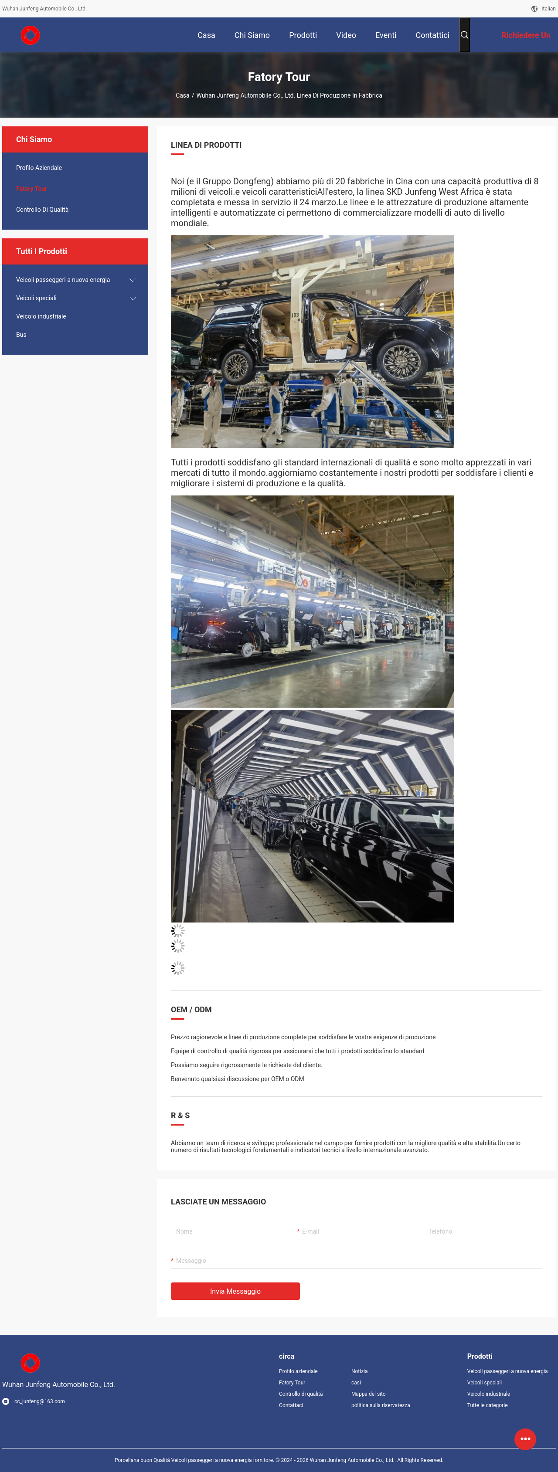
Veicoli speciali (36, 298)
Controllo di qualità (42, 209)
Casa (183, 95)
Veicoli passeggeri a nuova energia (63, 279)
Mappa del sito (368, 1394)
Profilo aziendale (298, 1371)
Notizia (359, 1371)
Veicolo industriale (41, 316)
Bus (21, 334)
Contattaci (291, 1405)
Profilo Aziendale (39, 167)
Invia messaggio (235, 1291)
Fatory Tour (31, 188)
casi (356, 1383)
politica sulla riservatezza (380, 1405)
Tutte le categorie (487, 1405)
